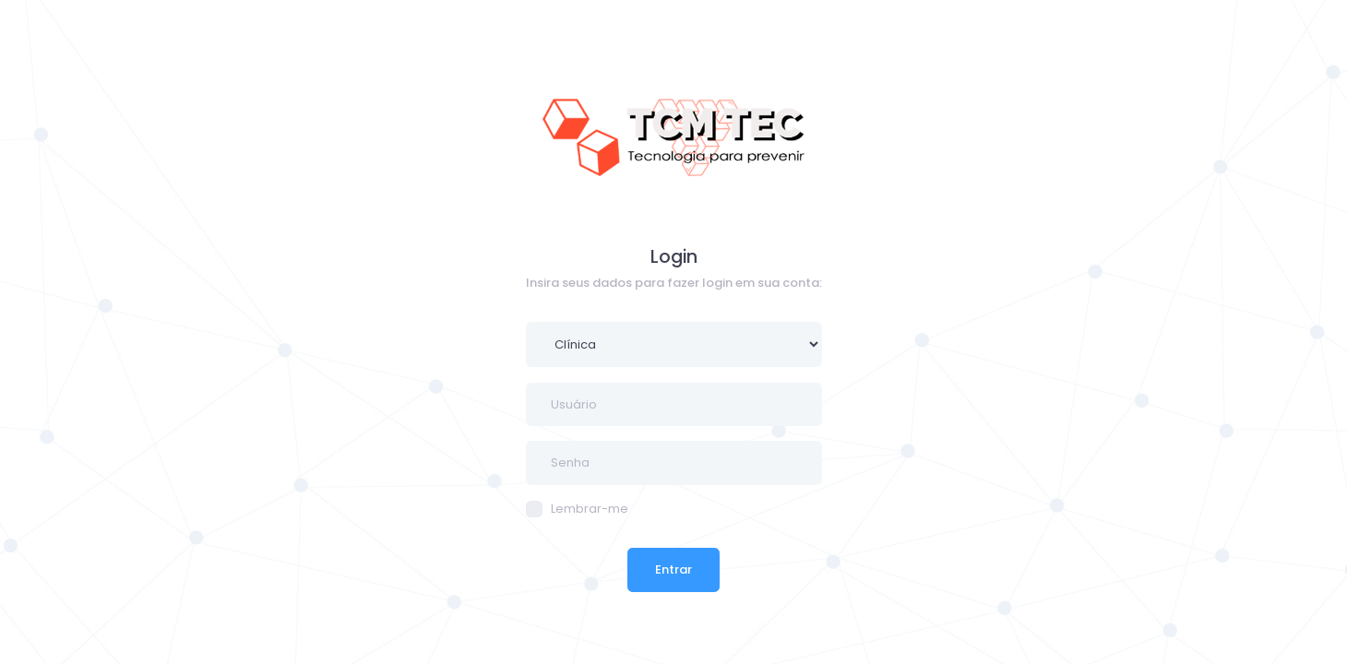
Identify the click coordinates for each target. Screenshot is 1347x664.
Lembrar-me (577, 508)
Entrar (673, 569)
